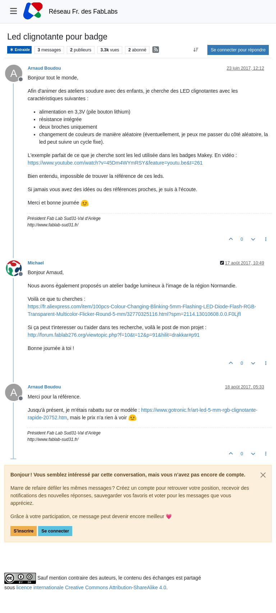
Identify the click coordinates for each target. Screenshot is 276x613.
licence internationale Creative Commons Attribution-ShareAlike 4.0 (91, 587)
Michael (36, 263)
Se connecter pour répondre (238, 49)
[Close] (263, 475)
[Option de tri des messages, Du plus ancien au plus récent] (196, 50)
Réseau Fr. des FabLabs (83, 11)
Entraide (19, 49)
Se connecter (55, 531)
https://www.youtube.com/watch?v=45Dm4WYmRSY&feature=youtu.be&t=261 (115, 163)
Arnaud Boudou (44, 68)
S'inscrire (23, 531)
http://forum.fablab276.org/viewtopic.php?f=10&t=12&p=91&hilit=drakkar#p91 (114, 335)
